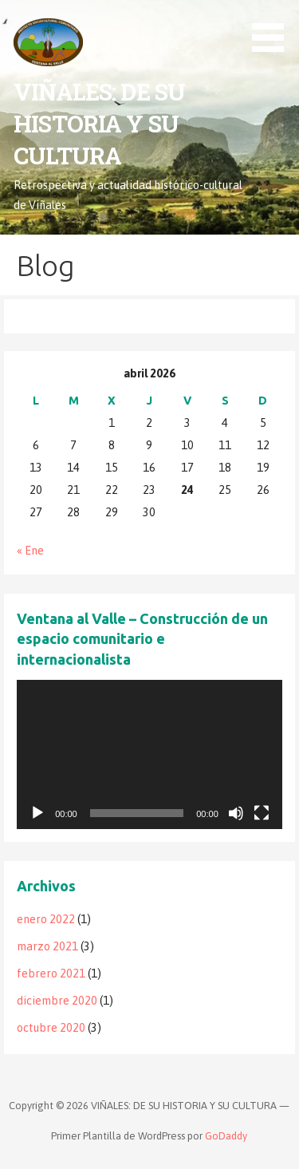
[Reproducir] (37, 813)
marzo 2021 (47, 946)
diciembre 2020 (57, 1000)
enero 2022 (46, 919)
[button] (273, 28)
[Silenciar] (236, 813)
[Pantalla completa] (261, 813)
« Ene (30, 550)
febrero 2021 (51, 973)
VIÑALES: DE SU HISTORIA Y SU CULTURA (99, 124)
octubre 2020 (51, 1027)
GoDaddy (226, 1136)
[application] (149, 754)
